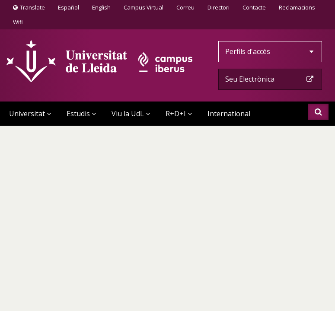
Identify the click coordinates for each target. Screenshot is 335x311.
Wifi (18, 22)
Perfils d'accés (270, 51)
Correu (185, 7)
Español (68, 7)
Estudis (81, 113)
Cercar (318, 112)
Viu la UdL (131, 113)
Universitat (30, 113)
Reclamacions (297, 7)
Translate (29, 9)
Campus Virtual (143, 7)
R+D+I (179, 113)
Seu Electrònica (270, 79)
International (228, 113)
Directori (218, 7)
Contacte (254, 7)
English (101, 7)
